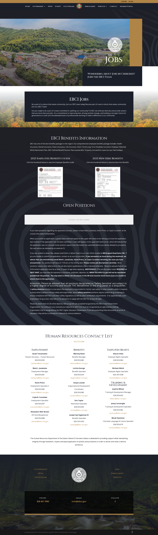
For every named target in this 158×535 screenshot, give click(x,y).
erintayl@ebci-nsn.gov (79, 410)
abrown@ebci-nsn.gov (39, 421)
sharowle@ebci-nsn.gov (118, 363)
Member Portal (126, 6)
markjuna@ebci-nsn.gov (40, 378)
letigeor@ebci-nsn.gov (79, 378)
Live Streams (68, 6)
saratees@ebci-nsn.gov (40, 363)
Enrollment (90, 6)
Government (38, 6)
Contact (113, 6)
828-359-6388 (79, 342)
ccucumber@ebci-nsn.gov (39, 407)
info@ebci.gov (79, 501)
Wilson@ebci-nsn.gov (118, 399)
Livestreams (41, 477)
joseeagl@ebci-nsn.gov (79, 425)
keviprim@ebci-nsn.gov (40, 392)
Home (27, 6)
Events (58, 6)
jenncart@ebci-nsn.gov (118, 413)
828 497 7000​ (43, 501)
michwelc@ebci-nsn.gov (118, 378)
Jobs (78, 6)
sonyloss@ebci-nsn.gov (79, 396)
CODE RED (124, 1)
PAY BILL (131, 1)
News (50, 6)
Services (101, 6)
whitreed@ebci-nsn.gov (79, 363)
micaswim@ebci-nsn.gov (118, 428)
